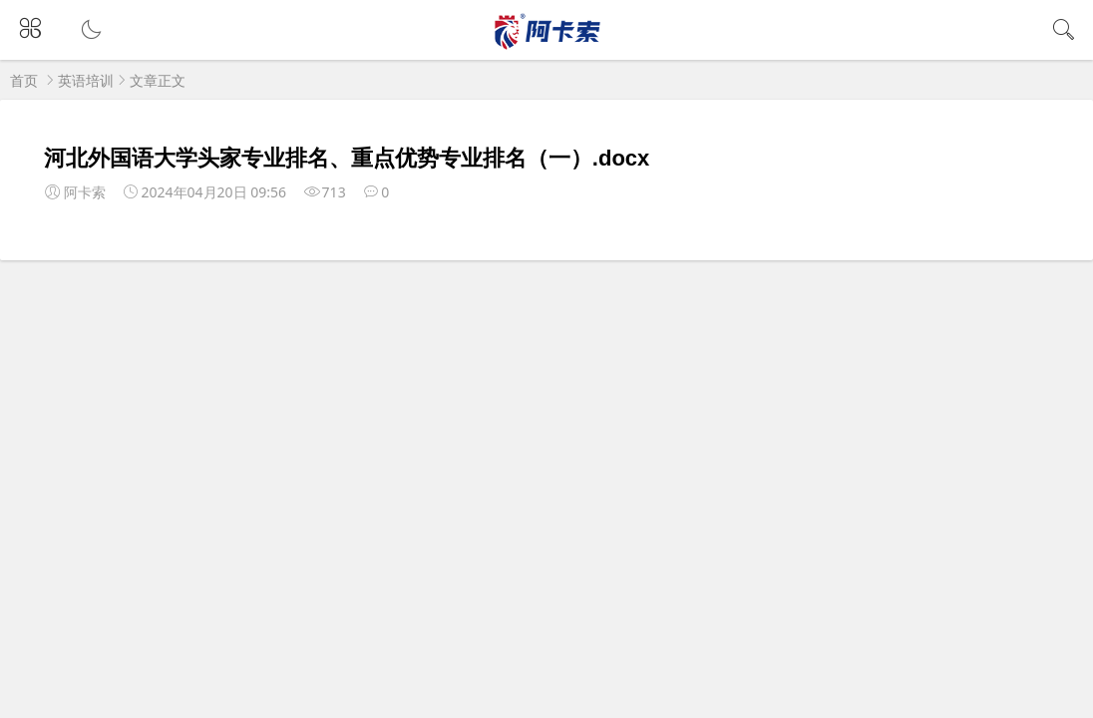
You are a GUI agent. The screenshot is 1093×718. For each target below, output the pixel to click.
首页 (24, 80)
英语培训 (86, 80)
